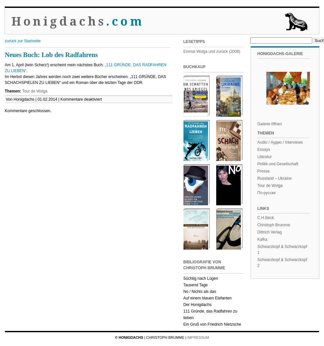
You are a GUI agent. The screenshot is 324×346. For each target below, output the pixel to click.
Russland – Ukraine (274, 178)
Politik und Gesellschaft (277, 164)
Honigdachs (77, 21)
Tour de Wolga (35, 91)
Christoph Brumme (273, 225)
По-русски (266, 193)
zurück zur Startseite (23, 41)
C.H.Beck (265, 217)
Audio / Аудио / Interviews (280, 142)
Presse (263, 171)
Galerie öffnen (269, 124)
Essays (263, 149)
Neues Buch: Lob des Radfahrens (51, 54)
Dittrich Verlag (269, 232)
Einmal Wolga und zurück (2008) (211, 51)
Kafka (262, 239)
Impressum (198, 337)
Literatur (264, 156)
